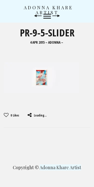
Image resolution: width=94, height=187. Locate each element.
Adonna (54, 42)
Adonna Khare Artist (48, 10)
